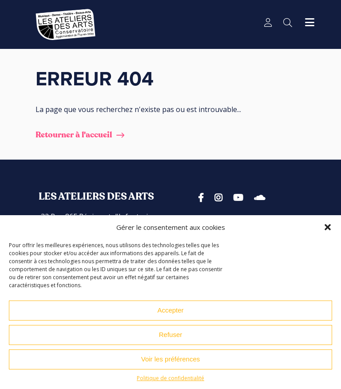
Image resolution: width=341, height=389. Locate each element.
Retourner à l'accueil (74, 135)
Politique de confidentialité (170, 378)
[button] (327, 227)
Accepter (170, 310)
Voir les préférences (170, 359)
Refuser (170, 334)
